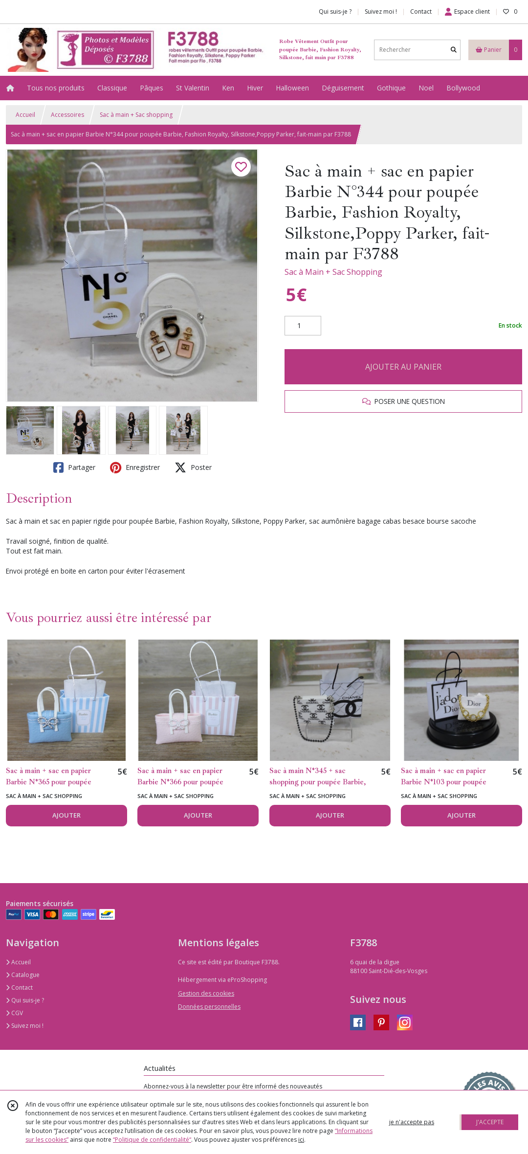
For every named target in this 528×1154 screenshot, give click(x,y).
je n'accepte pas (411, 1122)
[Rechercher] (453, 49)
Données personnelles (209, 1006)
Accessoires (67, 115)
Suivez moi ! (25, 1025)
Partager (74, 467)
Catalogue (23, 975)
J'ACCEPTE (490, 1122)
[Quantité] (303, 325)
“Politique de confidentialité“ (152, 1139)
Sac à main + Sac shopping (136, 115)
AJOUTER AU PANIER (403, 366)
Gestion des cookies (206, 993)
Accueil (25, 115)
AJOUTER (66, 815)
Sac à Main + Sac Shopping (333, 271)
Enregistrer (135, 467)
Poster (193, 467)
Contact (421, 11)
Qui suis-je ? (25, 1000)
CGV (14, 1013)
